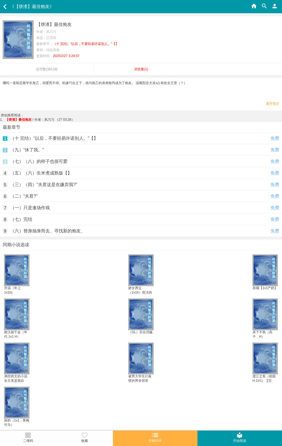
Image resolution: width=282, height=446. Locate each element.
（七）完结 (21, 219)
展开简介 (272, 104)
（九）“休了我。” (27, 149)
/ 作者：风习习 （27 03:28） (40, 120)
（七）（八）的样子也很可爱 (38, 161)
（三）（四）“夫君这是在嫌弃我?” (43, 184)
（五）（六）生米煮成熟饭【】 (41, 173)
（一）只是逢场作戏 (30, 207)
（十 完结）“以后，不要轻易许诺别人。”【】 (54, 138)
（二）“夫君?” (24, 196)
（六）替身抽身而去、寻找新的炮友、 (47, 231)
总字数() (46, 69)
